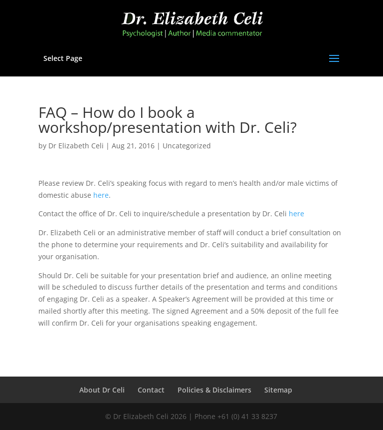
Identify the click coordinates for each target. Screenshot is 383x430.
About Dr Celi (102, 390)
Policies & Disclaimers (214, 390)
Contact (151, 390)
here (101, 195)
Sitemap (278, 390)
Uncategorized (187, 145)
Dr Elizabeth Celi (76, 145)
